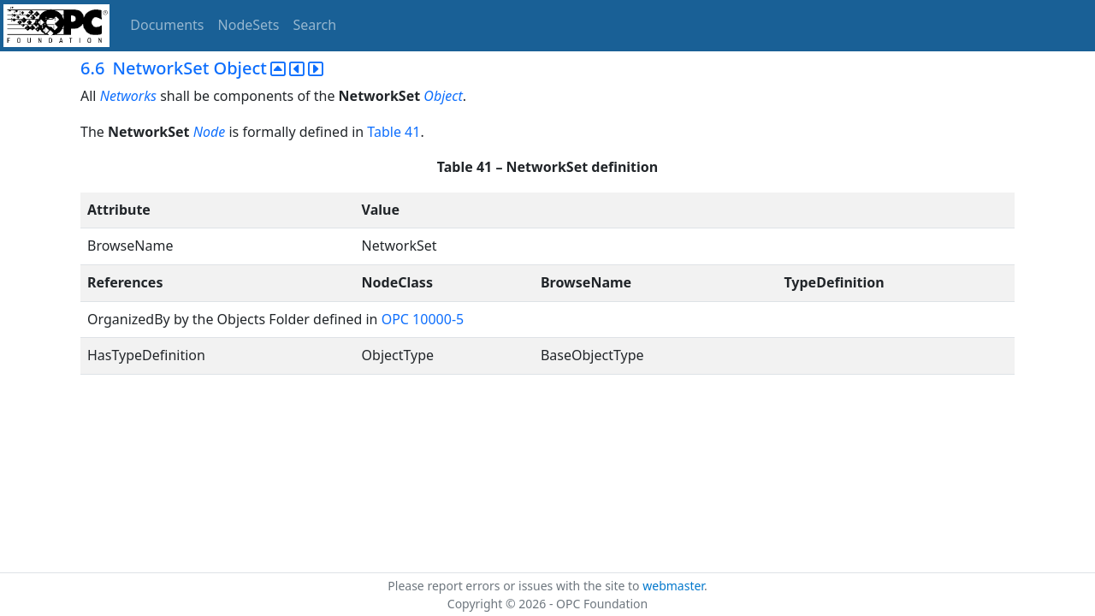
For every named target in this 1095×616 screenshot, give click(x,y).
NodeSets (249, 24)
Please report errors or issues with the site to (515, 586)
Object (442, 95)
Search (315, 24)
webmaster (673, 586)
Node (209, 131)
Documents (167, 24)
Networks (128, 95)
